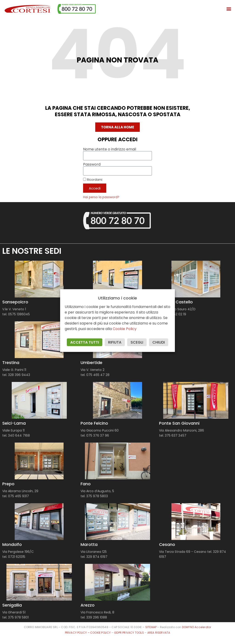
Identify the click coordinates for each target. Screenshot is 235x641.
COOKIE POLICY (101, 633)
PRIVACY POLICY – (77, 633)
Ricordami (92, 179)
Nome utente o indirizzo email (109, 149)
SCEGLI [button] (137, 342)
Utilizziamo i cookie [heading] (117, 298)
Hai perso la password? (101, 197)
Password (92, 164)
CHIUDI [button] (158, 342)
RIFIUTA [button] (114, 342)
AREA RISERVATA (158, 633)
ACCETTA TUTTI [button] (84, 342)
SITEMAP (151, 627)
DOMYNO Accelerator (196, 627)
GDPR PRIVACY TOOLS (129, 633)
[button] (229, 9)
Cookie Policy (125, 328)
